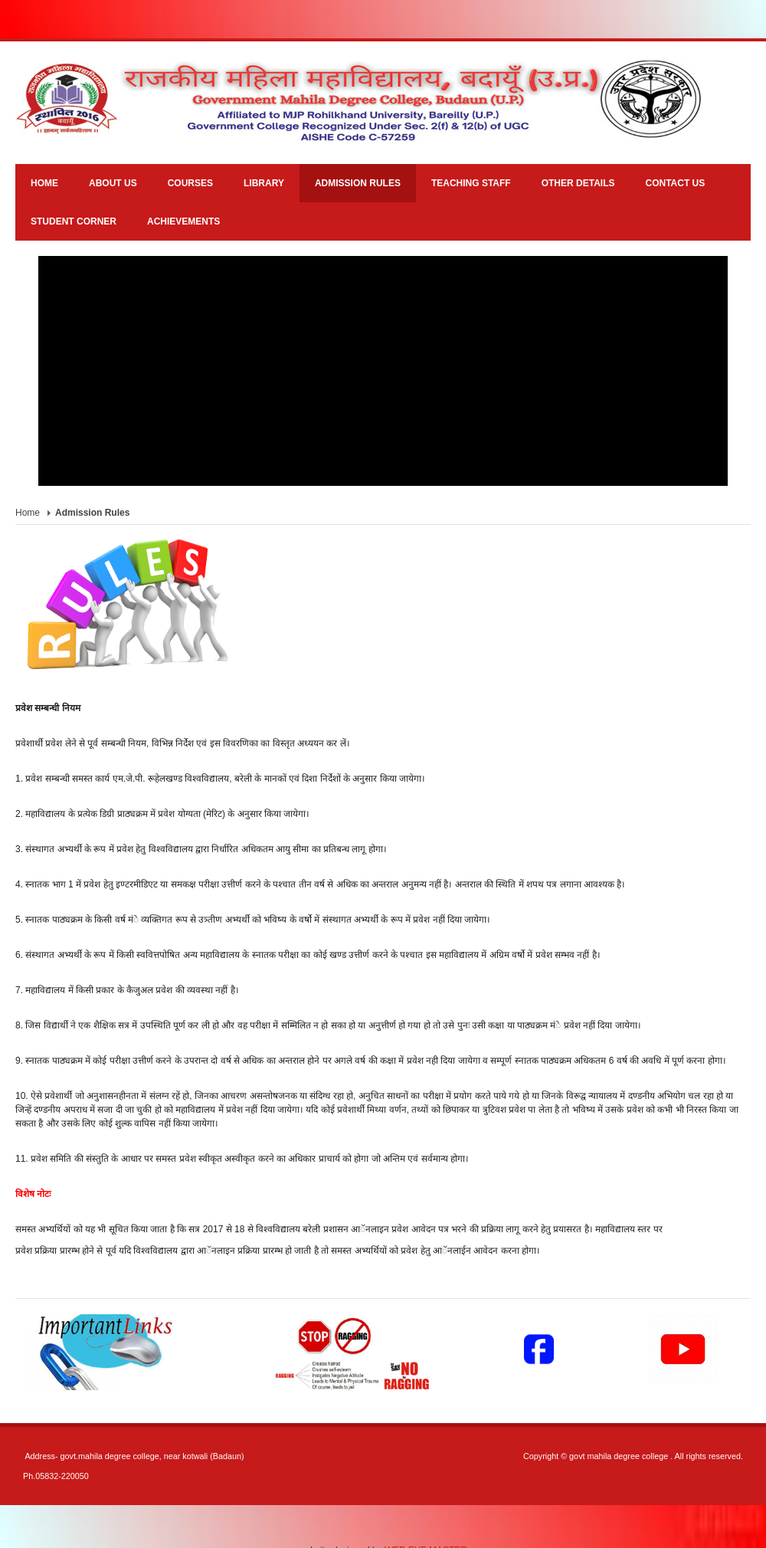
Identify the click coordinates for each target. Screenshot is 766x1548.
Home (27, 512)
